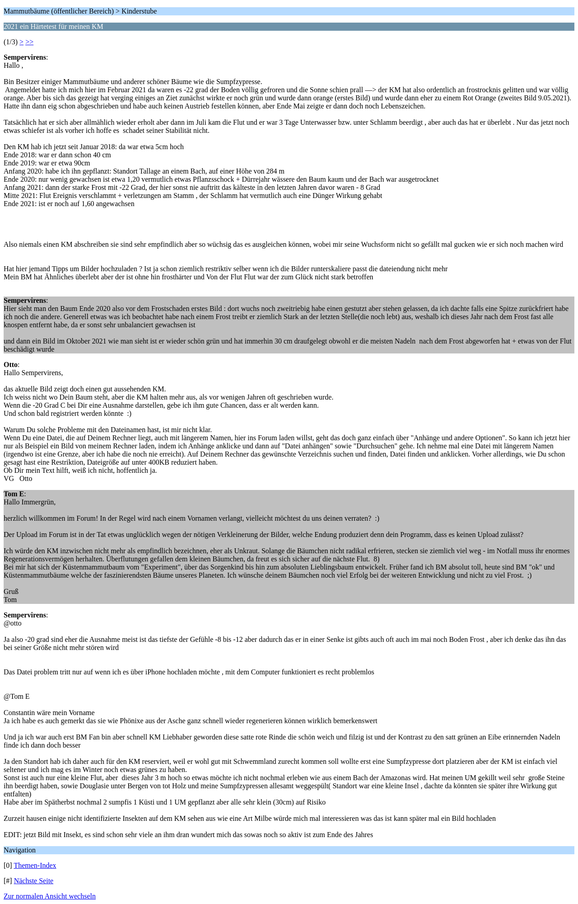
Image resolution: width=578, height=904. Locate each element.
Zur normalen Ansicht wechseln (50, 896)
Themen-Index (35, 865)
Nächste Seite (34, 881)
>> (29, 42)
